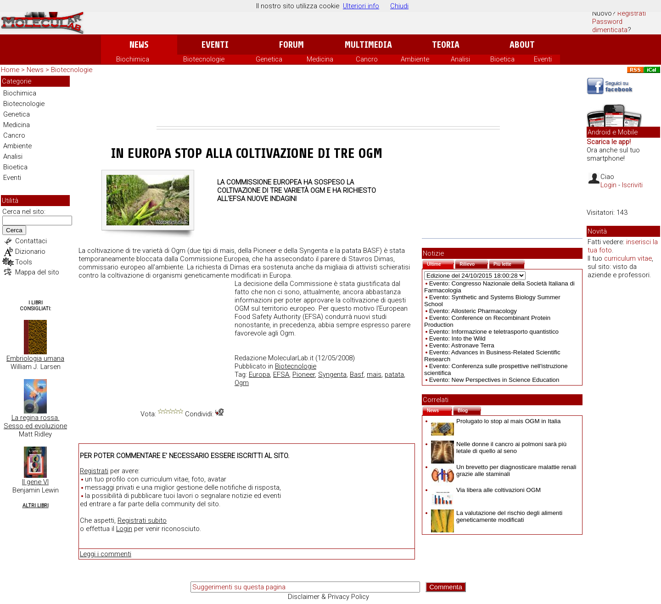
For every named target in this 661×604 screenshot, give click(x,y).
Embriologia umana (35, 358)
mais (374, 374)
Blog (469, 409)
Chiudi (399, 6)
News (138, 44)
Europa (259, 374)
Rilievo (473, 263)
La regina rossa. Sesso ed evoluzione (35, 422)
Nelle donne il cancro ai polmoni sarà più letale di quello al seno (498, 447)
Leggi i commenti (105, 554)
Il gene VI (35, 482)
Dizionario (30, 251)
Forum (291, 44)
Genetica (269, 59)
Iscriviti (632, 185)
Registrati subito (142, 520)
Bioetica (502, 59)
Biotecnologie (203, 59)
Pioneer (303, 374)
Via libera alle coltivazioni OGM (486, 490)
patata (394, 374)
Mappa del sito (37, 272)
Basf (357, 374)
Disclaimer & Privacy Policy (328, 597)
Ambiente (415, 59)
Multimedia (368, 44)
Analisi (460, 59)
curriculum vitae (628, 258)
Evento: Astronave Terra (461, 345)
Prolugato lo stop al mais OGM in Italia (495, 421)
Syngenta (332, 374)
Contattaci (31, 241)
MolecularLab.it (291, 358)
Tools (23, 262)
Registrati (631, 13)
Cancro (367, 59)
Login (124, 529)
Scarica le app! (609, 142)
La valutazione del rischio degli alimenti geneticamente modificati (496, 516)
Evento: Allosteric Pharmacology (473, 311)
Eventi (215, 44)
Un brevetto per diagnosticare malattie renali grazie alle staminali (504, 470)
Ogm (242, 383)
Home (10, 70)
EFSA (281, 374)
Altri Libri (35, 506)
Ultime (440, 263)
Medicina (320, 59)
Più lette (509, 263)
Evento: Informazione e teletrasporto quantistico (494, 331)
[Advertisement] (328, 101)
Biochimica (132, 59)
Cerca (14, 230)
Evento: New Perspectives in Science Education (494, 379)
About (522, 44)
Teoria (445, 44)
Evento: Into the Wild (457, 338)
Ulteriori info (361, 6)
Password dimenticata (609, 25)
